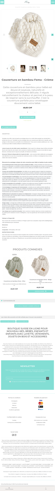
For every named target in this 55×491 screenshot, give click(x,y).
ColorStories (27, 84)
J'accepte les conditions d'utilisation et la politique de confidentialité (28, 381)
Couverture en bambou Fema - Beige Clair (40, 280)
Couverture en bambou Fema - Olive (14, 281)
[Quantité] (27, 112)
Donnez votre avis (8, 127)
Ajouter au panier (40, 291)
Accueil (17, 7)
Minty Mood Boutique (6, 484)
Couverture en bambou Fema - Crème (30, 7)
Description (5, 133)
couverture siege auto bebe (8, 321)
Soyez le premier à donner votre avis (27, 306)
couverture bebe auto (22, 321)
